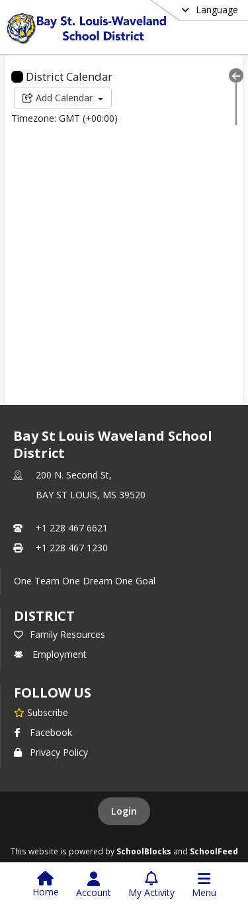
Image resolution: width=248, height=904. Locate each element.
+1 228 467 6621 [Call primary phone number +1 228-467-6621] (72, 527)
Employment (50, 654)
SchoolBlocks (143, 851)
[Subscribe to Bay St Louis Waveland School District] (41, 712)
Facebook (43, 732)
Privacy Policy (51, 752)
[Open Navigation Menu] (204, 885)
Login (124, 811)
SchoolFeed (214, 851)
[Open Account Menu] (93, 885)
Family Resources (59, 634)
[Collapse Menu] (236, 75)
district (44, 616)
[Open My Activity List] (151, 885)
